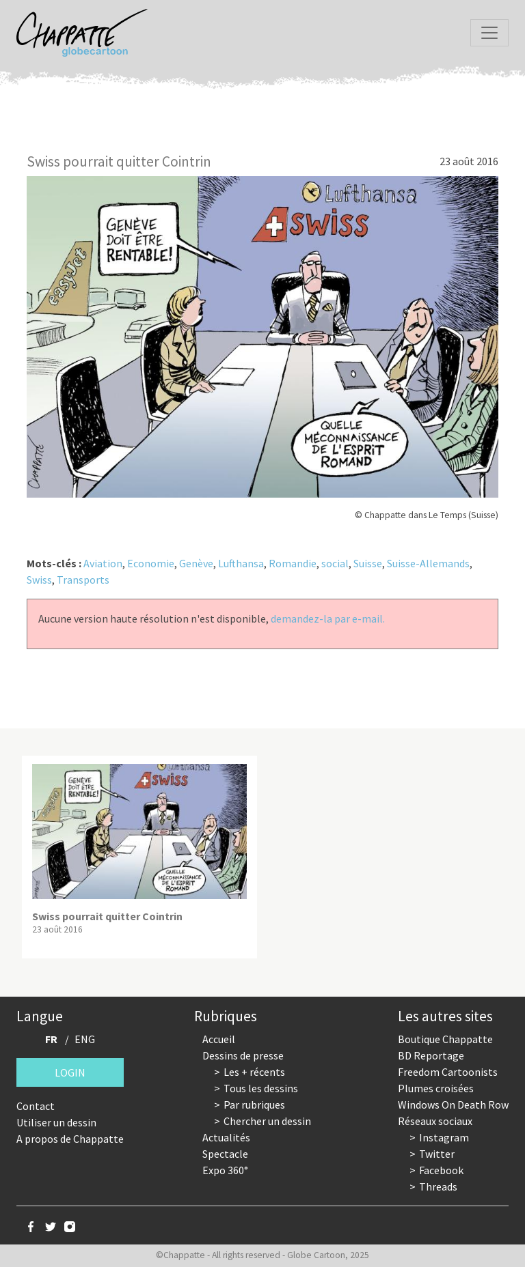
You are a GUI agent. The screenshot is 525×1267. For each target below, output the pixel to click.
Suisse (367, 563)
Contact (35, 1106)
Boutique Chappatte (445, 1039)
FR (51, 1039)
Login (70, 1072)
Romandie (293, 563)
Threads (438, 1186)
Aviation (102, 563)
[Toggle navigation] (489, 32)
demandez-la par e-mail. (328, 618)
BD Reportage (431, 1055)
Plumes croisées (436, 1088)
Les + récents (254, 1072)
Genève (196, 563)
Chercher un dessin (267, 1121)
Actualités (226, 1137)
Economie (150, 563)
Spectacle (225, 1154)
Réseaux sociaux (435, 1121)
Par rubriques (254, 1104)
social (335, 563)
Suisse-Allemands (428, 563)
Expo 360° (225, 1170)
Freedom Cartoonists (448, 1072)
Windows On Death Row (453, 1104)
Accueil (218, 1039)
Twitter (437, 1154)
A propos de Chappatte (70, 1138)
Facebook (441, 1170)
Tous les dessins (261, 1088)
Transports (83, 579)
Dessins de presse (243, 1055)
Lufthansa (241, 563)
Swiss (39, 579)
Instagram (444, 1137)
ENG (85, 1039)
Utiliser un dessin (56, 1122)
